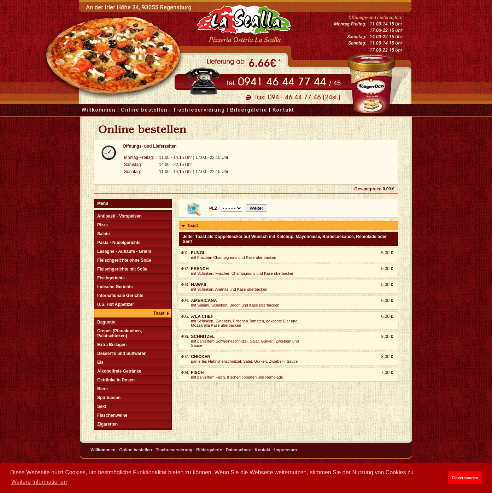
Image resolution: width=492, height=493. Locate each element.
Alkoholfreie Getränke (119, 371)
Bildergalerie (248, 110)
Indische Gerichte (115, 286)
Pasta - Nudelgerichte (119, 242)
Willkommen (99, 110)
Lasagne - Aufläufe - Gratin (124, 251)
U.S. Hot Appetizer (115, 304)
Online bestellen (144, 110)
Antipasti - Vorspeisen (119, 216)
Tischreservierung (199, 110)
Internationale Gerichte (120, 295)
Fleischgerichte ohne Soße (124, 260)
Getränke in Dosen (116, 380)
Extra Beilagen (112, 344)
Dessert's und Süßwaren (122, 353)
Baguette (106, 322)
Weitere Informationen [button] (39, 482)
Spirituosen (109, 397)
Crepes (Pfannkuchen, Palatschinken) (119, 333)
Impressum (285, 449)
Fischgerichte (111, 277)
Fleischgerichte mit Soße (122, 269)
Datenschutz (238, 449)
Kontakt (283, 110)
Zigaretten (107, 424)
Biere (102, 388)
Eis (100, 362)
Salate (103, 233)
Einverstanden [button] (465, 478)
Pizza (102, 224)
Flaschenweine (112, 415)
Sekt (101, 406)
